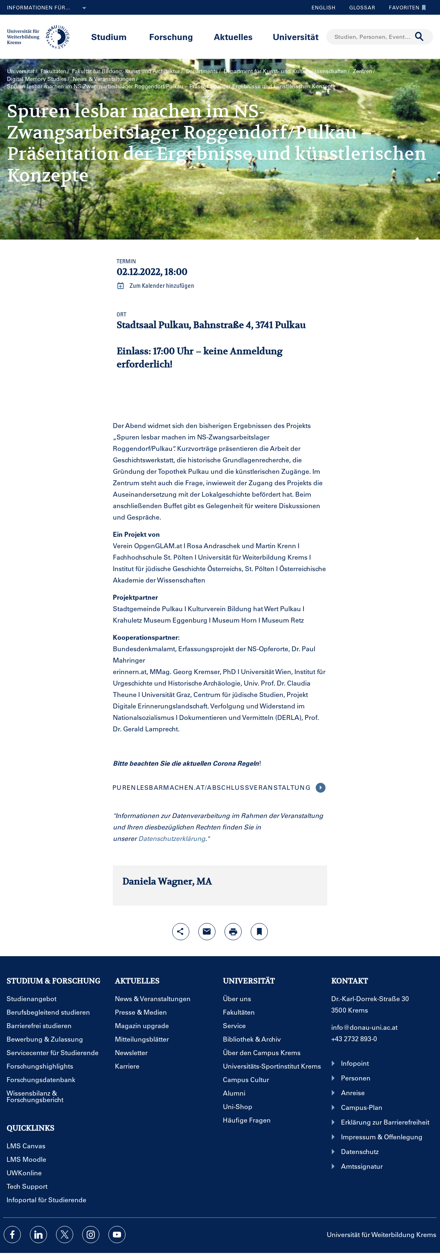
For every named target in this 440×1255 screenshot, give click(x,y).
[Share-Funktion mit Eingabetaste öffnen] (180, 931)
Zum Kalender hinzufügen (155, 286)
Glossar (359, 7)
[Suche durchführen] (419, 36)
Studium (109, 36)
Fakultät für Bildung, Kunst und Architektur (126, 70)
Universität (296, 36)
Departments (202, 70)
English (324, 7)
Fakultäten (53, 70)
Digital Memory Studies (37, 78)
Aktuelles (233, 36)
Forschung (171, 36)
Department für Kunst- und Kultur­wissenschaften (285, 70)
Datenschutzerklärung (171, 838)
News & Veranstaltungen (104, 78)
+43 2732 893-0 (354, 1038)
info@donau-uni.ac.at (364, 1027)
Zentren (362, 70)
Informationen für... (48, 8)
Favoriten (405, 7)
